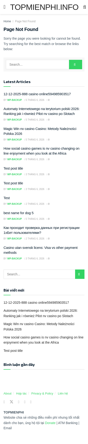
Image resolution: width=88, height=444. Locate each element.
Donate (51, 423)
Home (7, 21)
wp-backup (14, 100)
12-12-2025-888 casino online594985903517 (37, 94)
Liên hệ (63, 393)
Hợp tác (21, 393)
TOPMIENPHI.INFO (44, 7)
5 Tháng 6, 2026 (34, 100)
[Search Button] (75, 64)
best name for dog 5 (19, 213)
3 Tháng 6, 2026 (34, 174)
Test (7, 198)
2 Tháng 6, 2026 (34, 204)
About (7, 393)
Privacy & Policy (42, 393)
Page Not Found (25, 21)
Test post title (13, 168)
